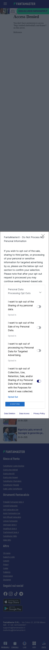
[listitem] (24, 292)
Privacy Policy (39, 413)
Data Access (24, 413)
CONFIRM (15, 404)
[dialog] (24, 325)
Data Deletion (9, 413)
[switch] (39, 306)
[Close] (43, 236)
